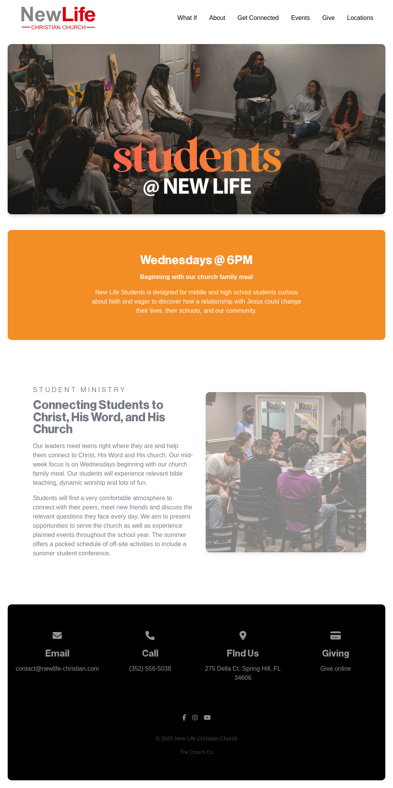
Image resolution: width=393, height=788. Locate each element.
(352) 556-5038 (150, 668)
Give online (335, 668)
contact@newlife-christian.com (57, 668)
